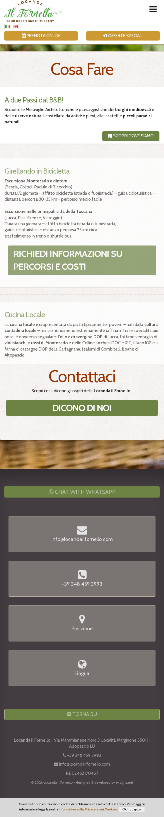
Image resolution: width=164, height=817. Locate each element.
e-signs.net (124, 782)
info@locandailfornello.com (84, 764)
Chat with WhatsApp (82, 491)
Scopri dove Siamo (131, 135)
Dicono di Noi (82, 407)
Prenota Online (41, 35)
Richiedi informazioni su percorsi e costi (67, 260)
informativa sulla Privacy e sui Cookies (88, 809)
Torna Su (82, 714)
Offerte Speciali (123, 35)
